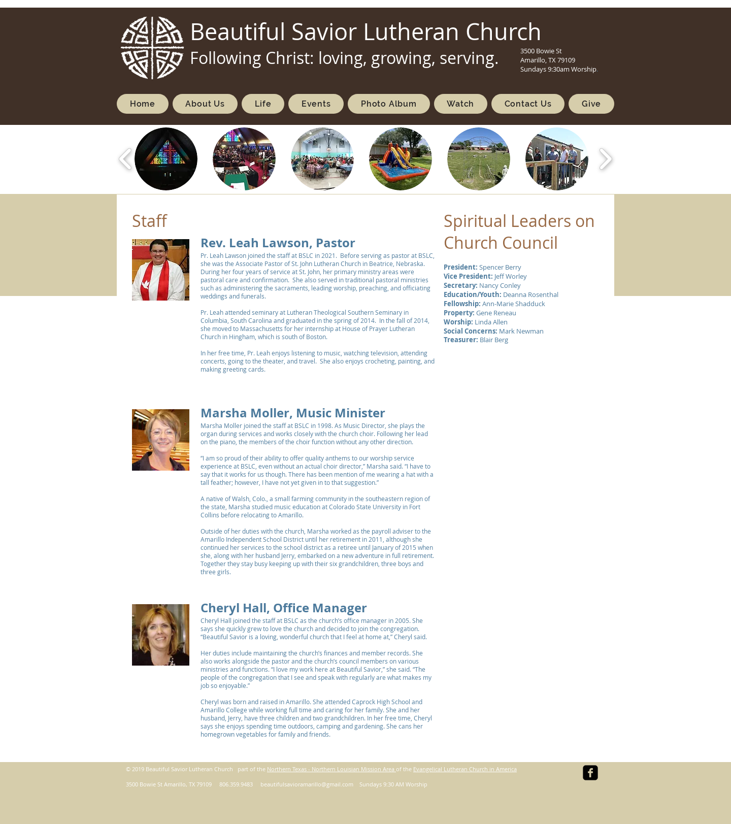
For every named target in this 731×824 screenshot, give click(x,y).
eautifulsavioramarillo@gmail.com (308, 784)
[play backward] (125, 159)
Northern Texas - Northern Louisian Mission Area (331, 769)
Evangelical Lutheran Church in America (465, 769)
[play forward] (605, 159)
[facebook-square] (590, 772)
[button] (166, 158)
